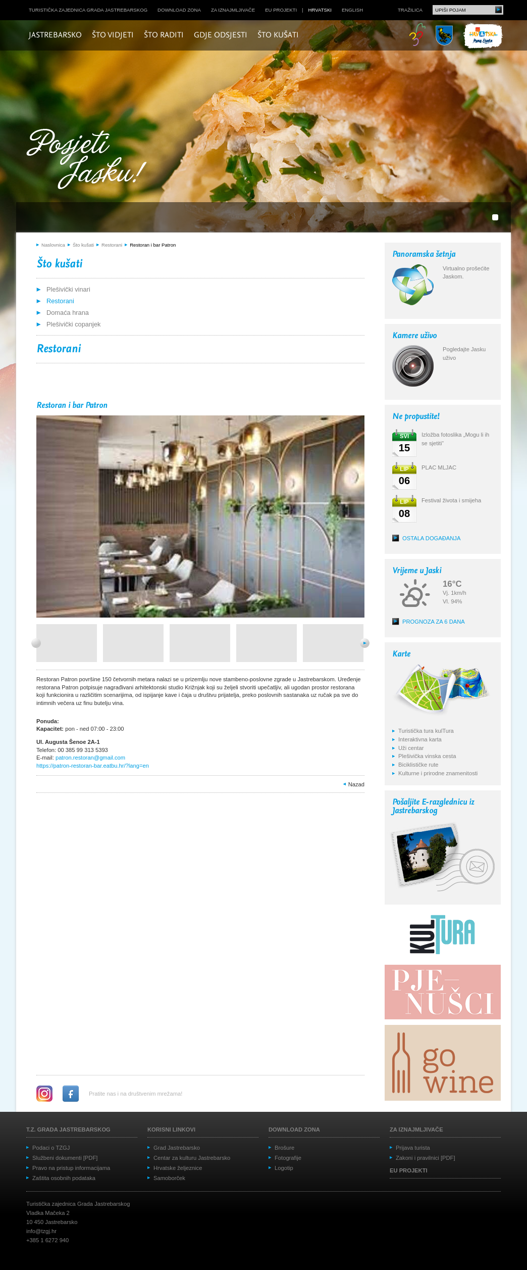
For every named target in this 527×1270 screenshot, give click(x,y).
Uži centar (411, 748)
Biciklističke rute (418, 765)
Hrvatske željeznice (177, 1168)
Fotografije (288, 1158)
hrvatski (320, 10)
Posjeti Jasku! (89, 160)
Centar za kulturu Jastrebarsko (191, 1158)
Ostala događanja (431, 538)
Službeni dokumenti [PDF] (64, 1158)
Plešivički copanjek (73, 324)
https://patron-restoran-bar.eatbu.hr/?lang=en (92, 766)
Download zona (179, 10)
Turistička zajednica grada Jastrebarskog (88, 10)
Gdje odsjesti (220, 35)
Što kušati (278, 35)
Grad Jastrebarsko (176, 1148)
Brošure (284, 1148)
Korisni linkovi (171, 1129)
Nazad (356, 784)
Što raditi (164, 35)
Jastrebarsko (55, 35)
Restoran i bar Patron (153, 245)
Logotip (284, 1168)
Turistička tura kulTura (426, 731)
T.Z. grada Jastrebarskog (68, 1129)
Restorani (111, 245)
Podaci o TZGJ (51, 1148)
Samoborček (169, 1178)
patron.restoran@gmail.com (90, 758)
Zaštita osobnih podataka (63, 1178)
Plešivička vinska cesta (427, 756)
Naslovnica (53, 245)
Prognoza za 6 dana (433, 622)
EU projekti (281, 10)
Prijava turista (413, 1148)
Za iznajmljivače (233, 10)
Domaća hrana (67, 312)
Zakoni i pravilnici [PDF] (425, 1158)
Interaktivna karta (420, 739)
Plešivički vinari (68, 289)
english (352, 10)
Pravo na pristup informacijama (71, 1168)
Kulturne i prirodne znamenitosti (438, 773)
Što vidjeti (113, 35)
